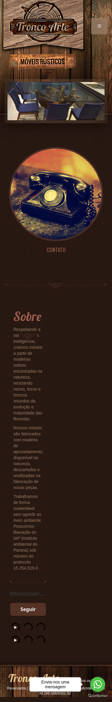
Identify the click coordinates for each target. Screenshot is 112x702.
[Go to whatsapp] (97, 684)
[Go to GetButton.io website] (97, 696)
